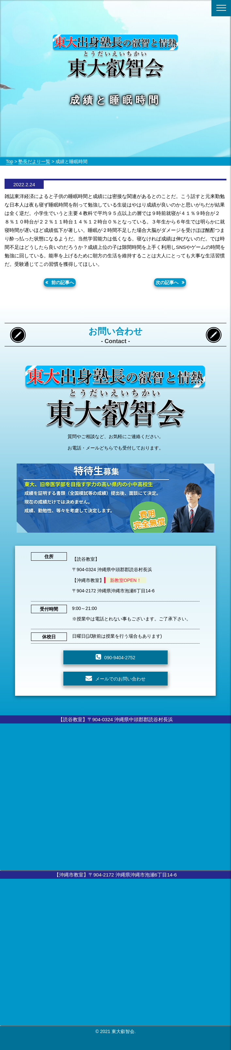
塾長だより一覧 (34, 161)
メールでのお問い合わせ (120, 678)
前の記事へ (62, 282)
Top (9, 161)
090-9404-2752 (119, 657)
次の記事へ (167, 282)
